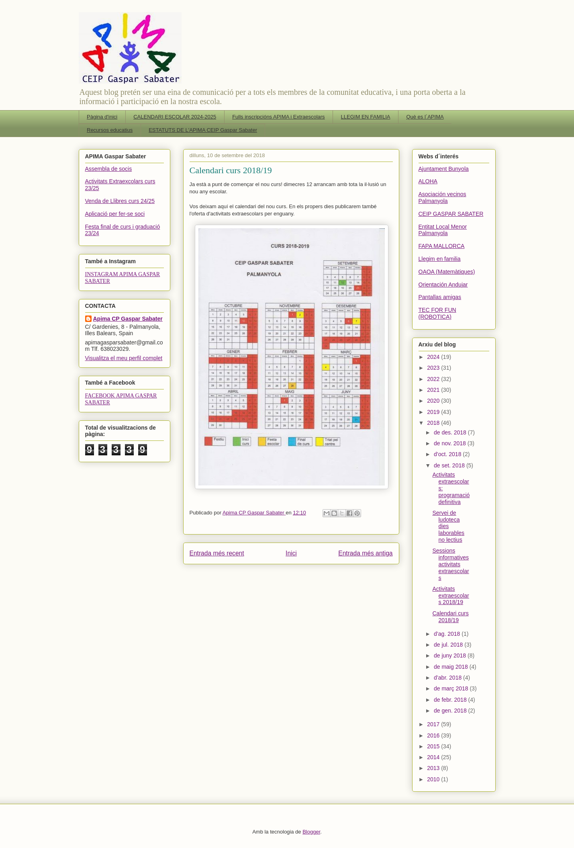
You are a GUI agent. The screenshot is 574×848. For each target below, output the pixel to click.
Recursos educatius (110, 130)
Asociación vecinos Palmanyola (442, 197)
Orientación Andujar (443, 284)
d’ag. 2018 (448, 634)
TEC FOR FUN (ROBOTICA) (437, 313)
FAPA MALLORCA (442, 246)
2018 (434, 423)
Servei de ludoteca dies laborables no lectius (448, 526)
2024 (434, 357)
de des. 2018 (451, 432)
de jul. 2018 (449, 644)
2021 (434, 390)
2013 (434, 768)
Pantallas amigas (440, 297)
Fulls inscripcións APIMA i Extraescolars (278, 117)
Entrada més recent (217, 553)
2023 (434, 368)
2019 (434, 412)
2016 (434, 735)
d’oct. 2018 (448, 454)
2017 (434, 724)
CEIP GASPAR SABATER (451, 214)
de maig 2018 (452, 667)
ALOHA (428, 181)
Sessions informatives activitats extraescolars (450, 564)
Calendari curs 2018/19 (450, 616)
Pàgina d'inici (102, 117)
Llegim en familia (440, 259)
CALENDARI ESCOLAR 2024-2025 (174, 117)
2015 (434, 746)
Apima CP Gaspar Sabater (128, 318)
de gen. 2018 (451, 710)
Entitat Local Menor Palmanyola (443, 230)
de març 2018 (452, 688)
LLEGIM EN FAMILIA (365, 117)
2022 (434, 379)
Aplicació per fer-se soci (115, 214)
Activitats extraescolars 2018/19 (450, 596)
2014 (434, 757)
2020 (434, 400)
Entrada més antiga (365, 553)
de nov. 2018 (451, 443)
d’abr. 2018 (448, 677)
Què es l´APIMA (424, 117)
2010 (434, 779)
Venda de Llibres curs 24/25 (120, 201)
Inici (291, 553)
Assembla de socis (108, 169)
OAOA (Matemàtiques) (447, 271)
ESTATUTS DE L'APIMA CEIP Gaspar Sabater (203, 130)
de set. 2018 (450, 465)
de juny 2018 (451, 655)
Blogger (311, 832)
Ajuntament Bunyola (444, 169)
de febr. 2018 (451, 699)
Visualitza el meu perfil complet (124, 358)
